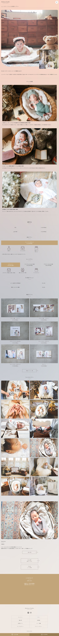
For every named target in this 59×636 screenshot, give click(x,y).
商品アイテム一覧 (29, 370)
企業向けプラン (20, 623)
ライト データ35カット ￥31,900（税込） (29, 243)
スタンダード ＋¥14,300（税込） (10, 265)
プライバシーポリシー (38, 626)
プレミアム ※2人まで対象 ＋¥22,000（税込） (30, 265)
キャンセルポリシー (20, 626)
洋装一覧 (29, 552)
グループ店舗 (38, 623)
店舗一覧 (20, 620)
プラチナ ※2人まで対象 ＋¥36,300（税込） (48, 265)
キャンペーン (20, 617)
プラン (38, 617)
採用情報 (38, 620)
